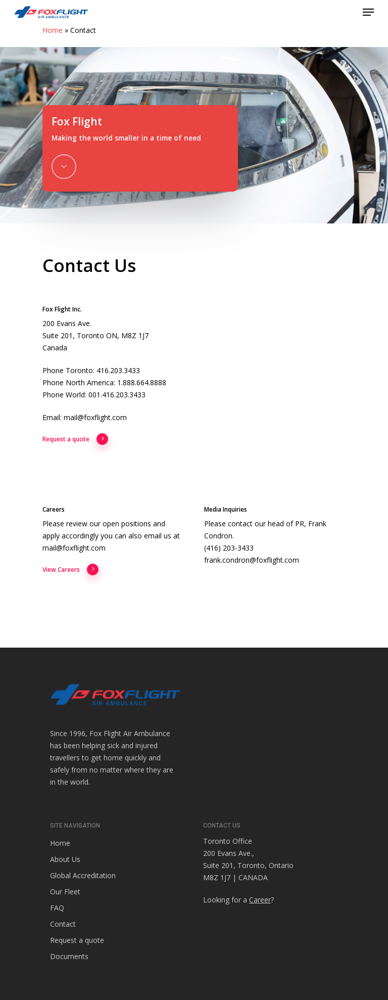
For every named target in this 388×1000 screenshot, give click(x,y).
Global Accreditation (83, 875)
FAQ (57, 908)
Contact (63, 924)
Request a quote (75, 439)
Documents (69, 956)
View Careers (70, 570)
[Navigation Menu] (368, 12)
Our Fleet (65, 891)
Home (52, 30)
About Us (65, 859)
